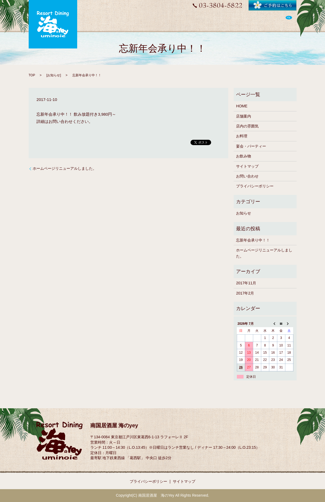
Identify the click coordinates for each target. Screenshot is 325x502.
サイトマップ (247, 166)
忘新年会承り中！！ (253, 240)
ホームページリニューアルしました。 (64, 168)
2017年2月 (245, 293)
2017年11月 (246, 283)
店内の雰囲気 (247, 126)
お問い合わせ (247, 176)
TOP (32, 75)
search (289, 21)
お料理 (241, 136)
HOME (241, 106)
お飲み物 (243, 156)
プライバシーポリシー (255, 186)
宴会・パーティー (251, 146)
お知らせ (53, 75)
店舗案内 (243, 116)
